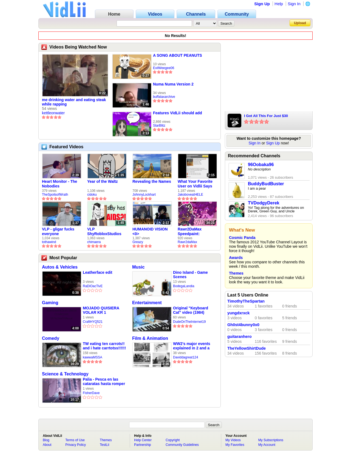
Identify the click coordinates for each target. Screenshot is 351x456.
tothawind (49, 242)
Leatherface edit (97, 272)
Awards (236, 257)
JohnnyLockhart (144, 194)
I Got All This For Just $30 (266, 116)
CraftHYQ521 (93, 322)
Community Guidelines (182, 445)
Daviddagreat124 (185, 357)
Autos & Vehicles (60, 267)
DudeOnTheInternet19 (189, 322)
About (47, 445)
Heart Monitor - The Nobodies (59, 183)
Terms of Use (75, 440)
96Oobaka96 (261, 164)
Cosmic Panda (242, 237)
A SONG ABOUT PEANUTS (177, 55)
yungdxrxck (238, 313)
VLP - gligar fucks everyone (58, 231)
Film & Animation (150, 338)
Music (138, 267)
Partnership (142, 445)
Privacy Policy (75, 445)
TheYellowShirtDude (246, 348)
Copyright (173, 440)
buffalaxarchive (164, 97)
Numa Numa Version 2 (173, 84)
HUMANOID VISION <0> (150, 231)
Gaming (50, 302)
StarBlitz (159, 125)
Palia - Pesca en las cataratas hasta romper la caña (104, 381)
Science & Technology (65, 374)
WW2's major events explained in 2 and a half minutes (191, 345)
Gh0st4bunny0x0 (243, 325)
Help (278, 3)
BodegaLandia (183, 286)
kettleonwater (53, 113)
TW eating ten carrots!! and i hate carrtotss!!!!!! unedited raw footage (104, 345)
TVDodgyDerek (263, 203)
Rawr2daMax (187, 242)
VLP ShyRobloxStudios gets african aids (104, 231)
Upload (300, 23)
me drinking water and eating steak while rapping (74, 102)
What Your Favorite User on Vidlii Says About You (195, 184)
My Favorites (234, 445)
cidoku (92, 194)
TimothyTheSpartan (246, 301)
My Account (266, 445)
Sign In (294, 3)
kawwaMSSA (92, 357)
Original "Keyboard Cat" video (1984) (190, 310)
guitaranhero (239, 336)
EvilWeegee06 (163, 68)
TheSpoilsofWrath (55, 194)
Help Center (143, 440)
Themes (236, 273)
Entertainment (147, 302)
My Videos (233, 440)
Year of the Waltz (102, 181)
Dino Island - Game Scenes (190, 274)
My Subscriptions (270, 440)
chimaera (94, 242)
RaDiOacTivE (93, 286)
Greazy (137, 242)
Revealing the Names (151, 181)
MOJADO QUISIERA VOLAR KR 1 (101, 310)
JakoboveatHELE (190, 194)
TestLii (104, 445)
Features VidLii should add (177, 113)
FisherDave (91, 393)
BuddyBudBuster (266, 183)
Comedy (50, 338)
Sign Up (262, 3)
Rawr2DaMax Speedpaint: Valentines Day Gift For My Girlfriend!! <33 (195, 231)
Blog (46, 440)
